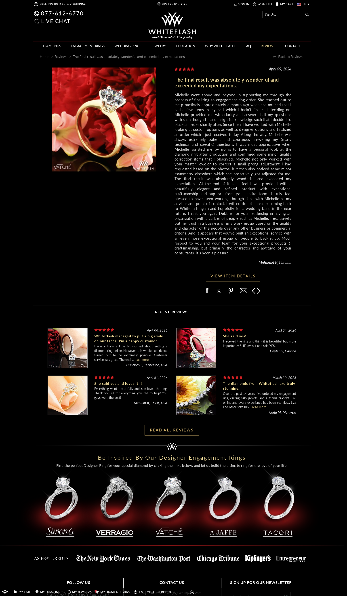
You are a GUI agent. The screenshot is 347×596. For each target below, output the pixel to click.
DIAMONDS (52, 46)
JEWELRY (158, 46)
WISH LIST (265, 4)
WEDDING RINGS (127, 46)
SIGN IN (243, 4)
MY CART (287, 4)
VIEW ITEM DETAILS (233, 276)
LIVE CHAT (56, 21)
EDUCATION (185, 46)
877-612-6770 (62, 13)
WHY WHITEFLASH (220, 46)
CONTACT (293, 46)
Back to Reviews (290, 56)
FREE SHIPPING (63, 4)
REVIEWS (268, 46)
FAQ (247, 46)
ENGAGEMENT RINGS (88, 46)
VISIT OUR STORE (174, 4)
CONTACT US (172, 582)
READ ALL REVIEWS (171, 430)
